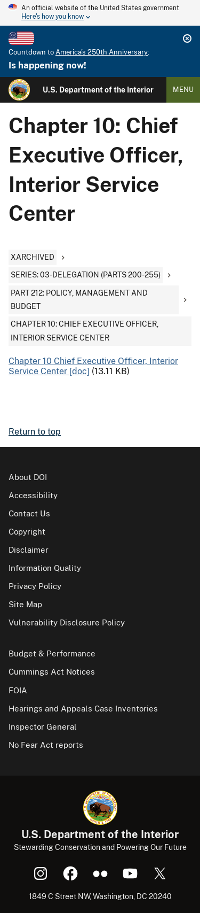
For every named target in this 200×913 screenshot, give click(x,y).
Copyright (27, 531)
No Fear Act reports (46, 744)
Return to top (35, 432)
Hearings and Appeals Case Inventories (83, 708)
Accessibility (33, 495)
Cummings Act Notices (52, 671)
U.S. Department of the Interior (98, 90)
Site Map (25, 604)
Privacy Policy (35, 586)
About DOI (28, 477)
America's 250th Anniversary (101, 52)
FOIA (18, 690)
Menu (183, 90)
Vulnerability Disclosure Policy (67, 622)
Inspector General (43, 726)
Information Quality (45, 567)
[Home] (19, 89)
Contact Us (29, 513)
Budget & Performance (52, 653)
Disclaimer (29, 549)
